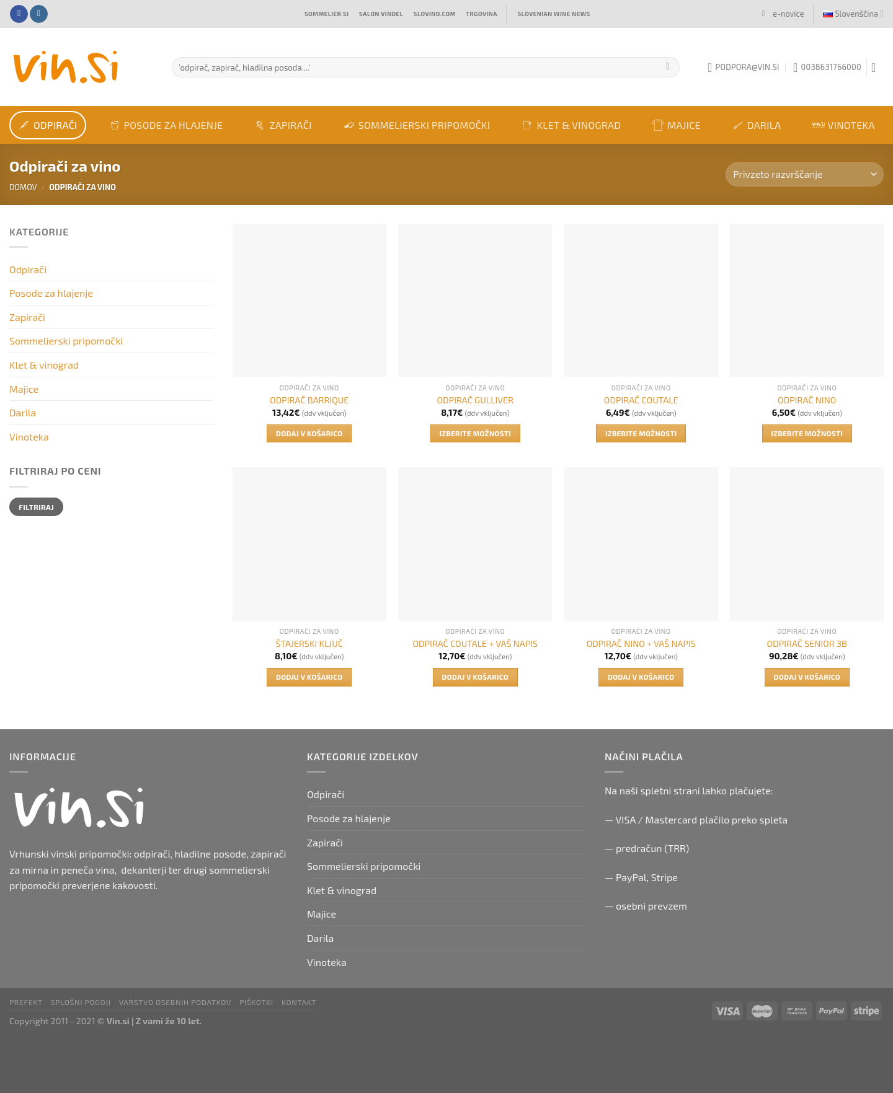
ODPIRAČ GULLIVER (475, 400)
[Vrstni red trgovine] (805, 174)
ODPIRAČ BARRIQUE (309, 400)
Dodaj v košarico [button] (309, 433)
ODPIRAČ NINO (807, 400)
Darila (756, 125)
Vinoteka (843, 125)
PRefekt (26, 1002)
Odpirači (48, 125)
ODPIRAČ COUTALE (641, 400)
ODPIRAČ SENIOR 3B (807, 643)
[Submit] (668, 67)
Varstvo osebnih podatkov (175, 1002)
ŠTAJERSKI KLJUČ (309, 643)
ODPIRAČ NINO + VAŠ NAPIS (641, 643)
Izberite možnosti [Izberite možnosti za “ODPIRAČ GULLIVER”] (475, 433)
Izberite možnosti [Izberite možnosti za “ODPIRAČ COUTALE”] (641, 433)
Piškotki (256, 1002)
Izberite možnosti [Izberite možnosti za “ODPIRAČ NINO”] (807, 433)
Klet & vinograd (571, 125)
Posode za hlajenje (166, 125)
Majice (676, 125)
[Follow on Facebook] (19, 14)
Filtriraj (36, 507)
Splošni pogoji (81, 1002)
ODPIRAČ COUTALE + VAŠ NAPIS (475, 643)
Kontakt (299, 1002)
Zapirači (282, 125)
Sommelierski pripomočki (417, 125)
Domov (23, 187)
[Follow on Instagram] (39, 14)
